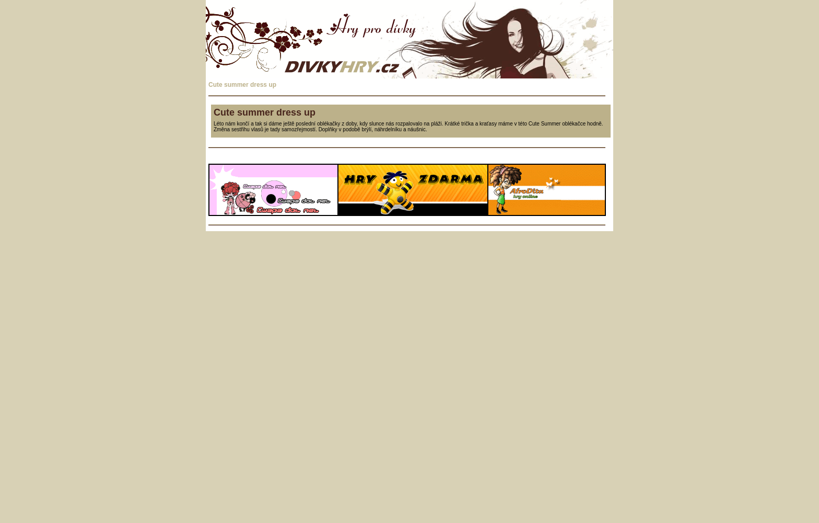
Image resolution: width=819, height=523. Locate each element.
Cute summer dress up (242, 84)
